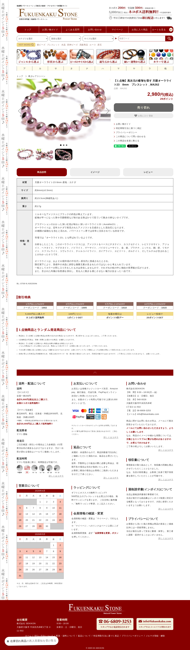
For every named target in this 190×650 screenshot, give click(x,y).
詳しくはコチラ (56, 476)
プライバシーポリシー (126, 132)
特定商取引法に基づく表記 (128, 128)
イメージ (95, 172)
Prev (21, 111)
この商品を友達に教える (127, 140)
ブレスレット (53, 45)
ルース (92, 45)
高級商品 (83, 45)
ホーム (28, 636)
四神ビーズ (72, 45)
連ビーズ (41, 45)
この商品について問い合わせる (131, 136)
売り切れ (143, 107)
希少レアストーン (36, 76)
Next (106, 111)
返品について (84, 636)
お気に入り (141, 115)
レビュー (148, 172)
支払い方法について (43, 636)
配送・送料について (65, 636)
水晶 (63, 45)
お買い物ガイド (123, 124)
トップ (20, 76)
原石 (99, 45)
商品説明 (41, 172)
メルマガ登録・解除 (155, 636)
